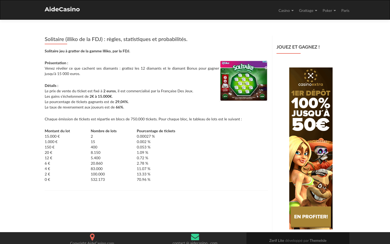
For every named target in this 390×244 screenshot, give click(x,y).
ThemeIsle (318, 240)
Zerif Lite (277, 240)
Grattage (306, 10)
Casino (284, 10)
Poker (327, 10)
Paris (345, 10)
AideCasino (62, 9)
